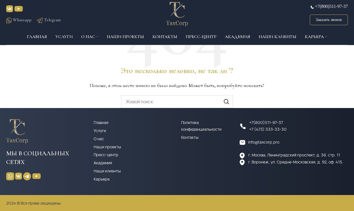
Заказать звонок (329, 21)
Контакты (190, 137)
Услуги (100, 130)
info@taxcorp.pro (263, 142)
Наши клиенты (107, 171)
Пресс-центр (106, 154)
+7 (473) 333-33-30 (268, 129)
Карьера (102, 179)
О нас (99, 138)
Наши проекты (107, 146)
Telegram (49, 21)
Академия (103, 162)
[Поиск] (177, 101)
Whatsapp (19, 21)
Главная (101, 122)
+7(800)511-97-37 (331, 7)
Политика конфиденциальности (201, 126)
